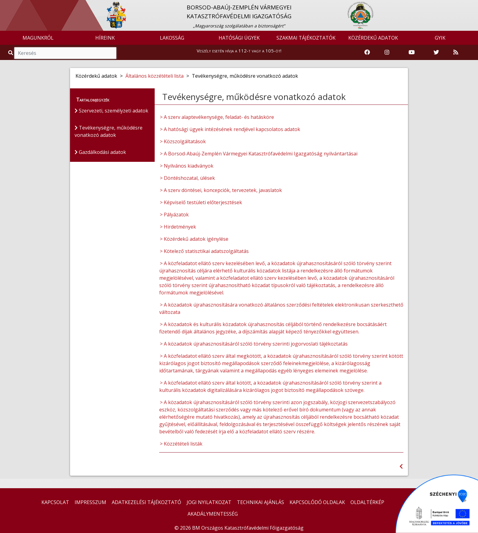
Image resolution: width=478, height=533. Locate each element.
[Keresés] (65, 53)
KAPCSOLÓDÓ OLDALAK (317, 502)
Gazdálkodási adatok (100, 152)
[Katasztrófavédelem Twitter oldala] (436, 52)
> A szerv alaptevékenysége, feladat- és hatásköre (217, 117)
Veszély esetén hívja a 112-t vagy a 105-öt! (239, 51)
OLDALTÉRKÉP (367, 502)
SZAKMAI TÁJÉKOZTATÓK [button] (306, 37)
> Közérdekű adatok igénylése (194, 239)
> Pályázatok (174, 214)
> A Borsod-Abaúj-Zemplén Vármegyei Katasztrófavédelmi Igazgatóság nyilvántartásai (258, 153)
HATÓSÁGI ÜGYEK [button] (239, 37)
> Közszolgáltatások (183, 141)
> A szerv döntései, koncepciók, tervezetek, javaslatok (221, 190)
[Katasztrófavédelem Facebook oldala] (367, 52)
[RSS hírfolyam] (456, 52)
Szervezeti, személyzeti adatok (111, 110)
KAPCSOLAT (55, 502)
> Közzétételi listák (181, 443)
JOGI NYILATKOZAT (209, 502)
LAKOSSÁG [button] (172, 37)
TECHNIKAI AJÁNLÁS (260, 502)
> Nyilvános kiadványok (186, 165)
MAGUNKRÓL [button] (38, 37)
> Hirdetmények (178, 226)
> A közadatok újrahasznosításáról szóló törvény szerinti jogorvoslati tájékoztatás (254, 343)
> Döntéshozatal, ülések (187, 178)
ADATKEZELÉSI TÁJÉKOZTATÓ (146, 502)
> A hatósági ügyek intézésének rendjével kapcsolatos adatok (230, 129)
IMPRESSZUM (90, 502)
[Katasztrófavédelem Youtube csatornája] (411, 52)
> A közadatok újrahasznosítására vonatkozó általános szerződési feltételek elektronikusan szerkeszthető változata (281, 308)
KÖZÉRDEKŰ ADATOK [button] (373, 37)
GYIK (440, 37)
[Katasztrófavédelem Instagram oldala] (387, 52)
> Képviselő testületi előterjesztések (201, 202)
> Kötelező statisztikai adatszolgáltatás (204, 251)
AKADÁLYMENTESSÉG (213, 513)
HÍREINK (105, 37)
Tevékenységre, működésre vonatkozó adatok (108, 131)
